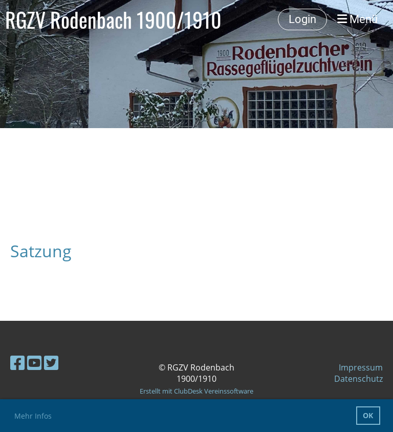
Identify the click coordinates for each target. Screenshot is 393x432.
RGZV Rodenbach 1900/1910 (113, 19)
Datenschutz (358, 378)
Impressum (361, 367)
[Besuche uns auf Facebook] (17, 363)
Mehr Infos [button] (33, 416)
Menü (357, 19)
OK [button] (368, 415)
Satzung (41, 251)
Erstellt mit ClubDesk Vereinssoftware (196, 391)
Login (302, 19)
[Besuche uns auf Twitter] (51, 363)
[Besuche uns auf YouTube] (34, 363)
